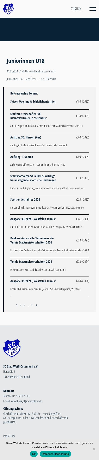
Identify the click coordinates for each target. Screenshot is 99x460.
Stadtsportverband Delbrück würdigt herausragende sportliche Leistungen (33, 178)
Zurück (76, 9)
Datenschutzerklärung (55, 453)
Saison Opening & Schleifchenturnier (33, 101)
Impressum (9, 436)
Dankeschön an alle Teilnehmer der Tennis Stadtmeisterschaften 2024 (32, 240)
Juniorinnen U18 (25, 61)
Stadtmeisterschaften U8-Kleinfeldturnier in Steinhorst (28, 116)
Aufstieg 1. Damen (21, 157)
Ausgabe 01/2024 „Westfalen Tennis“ (33, 281)
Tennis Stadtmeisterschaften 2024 (31, 261)
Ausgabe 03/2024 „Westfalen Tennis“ (33, 219)
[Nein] (94, 449)
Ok (34, 453)
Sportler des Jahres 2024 (25, 199)
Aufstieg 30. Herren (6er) (25, 137)
